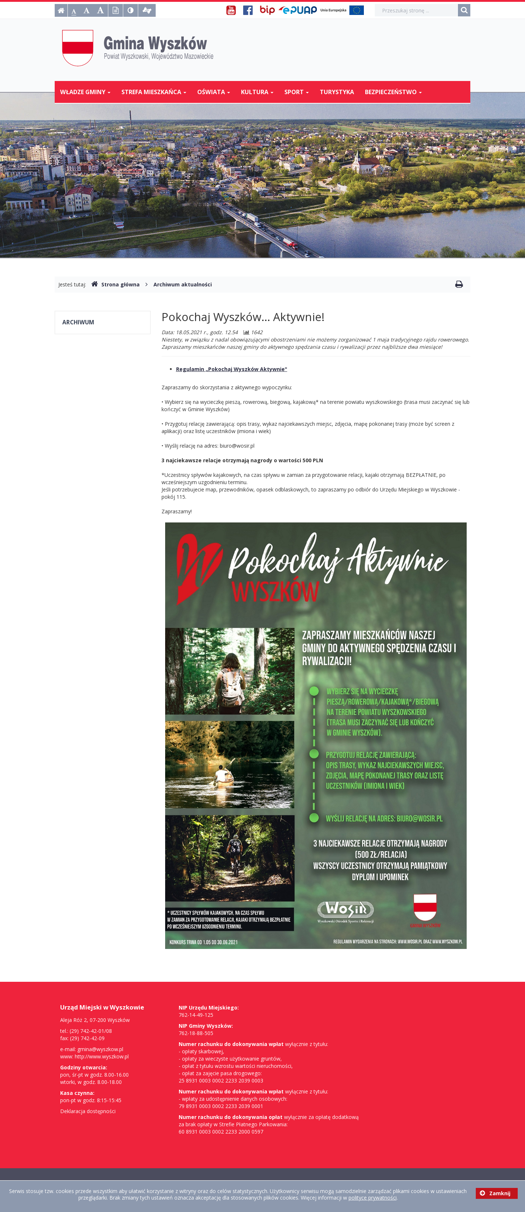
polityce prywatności (373, 1197)
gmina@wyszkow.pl (100, 1049)
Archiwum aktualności (182, 284)
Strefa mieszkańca (153, 92)
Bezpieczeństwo (393, 92)
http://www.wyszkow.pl (102, 1056)
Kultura (257, 92)
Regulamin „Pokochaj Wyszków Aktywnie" (231, 369)
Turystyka (337, 92)
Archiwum (78, 322)
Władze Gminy (85, 92)
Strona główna (115, 284)
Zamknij (495, 1193)
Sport (296, 92)
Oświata (213, 92)
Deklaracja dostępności (88, 1111)
